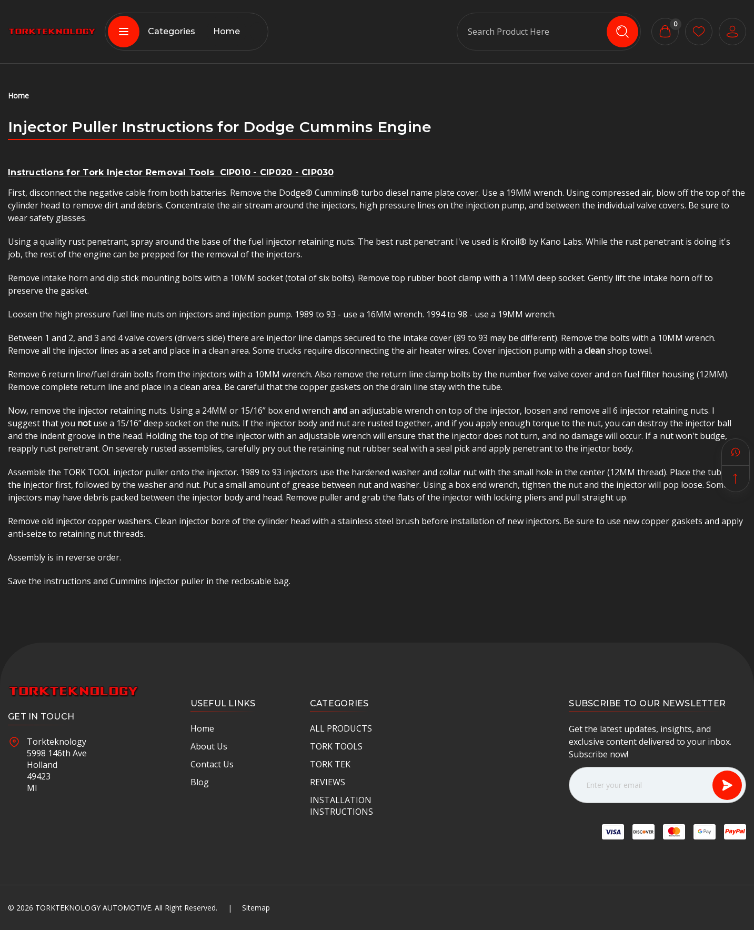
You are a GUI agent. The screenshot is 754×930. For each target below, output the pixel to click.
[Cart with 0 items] (665, 31)
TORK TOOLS (336, 746)
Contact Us (212, 764)
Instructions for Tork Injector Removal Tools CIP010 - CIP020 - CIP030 (171, 172)
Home (226, 31)
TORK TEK (330, 764)
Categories (151, 31)
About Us (208, 746)
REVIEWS (327, 782)
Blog (199, 782)
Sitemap (256, 908)
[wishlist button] (698, 31)
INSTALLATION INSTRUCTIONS (341, 805)
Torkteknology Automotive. (94, 908)
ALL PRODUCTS (341, 728)
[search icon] (622, 31)
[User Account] (732, 31)
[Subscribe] (727, 785)
